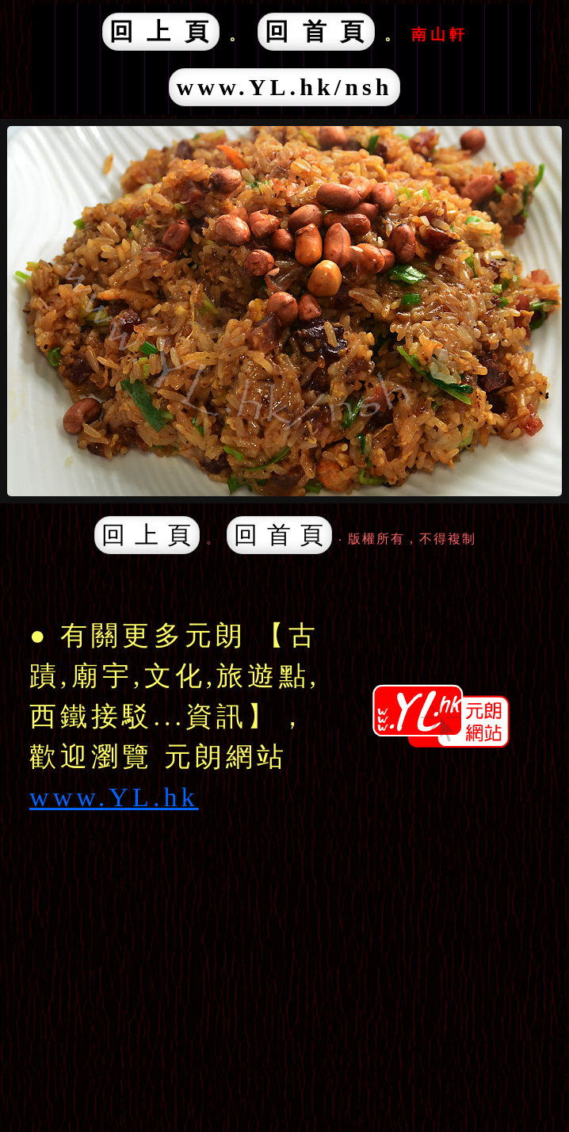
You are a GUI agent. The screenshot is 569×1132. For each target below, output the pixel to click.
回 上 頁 (161, 31)
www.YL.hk (114, 797)
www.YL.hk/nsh (284, 87)
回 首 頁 (317, 31)
